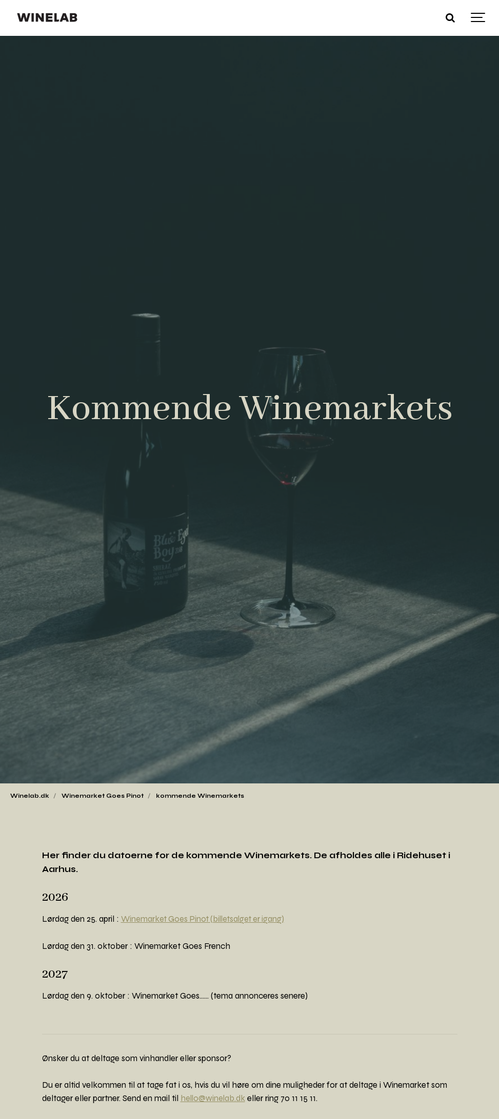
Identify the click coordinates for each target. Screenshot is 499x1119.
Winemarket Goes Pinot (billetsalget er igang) (205, 919)
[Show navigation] (478, 18)
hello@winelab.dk (214, 1098)
